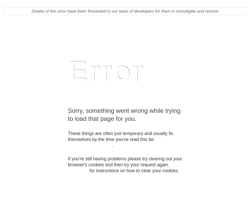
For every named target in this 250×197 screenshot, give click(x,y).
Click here (78, 170)
